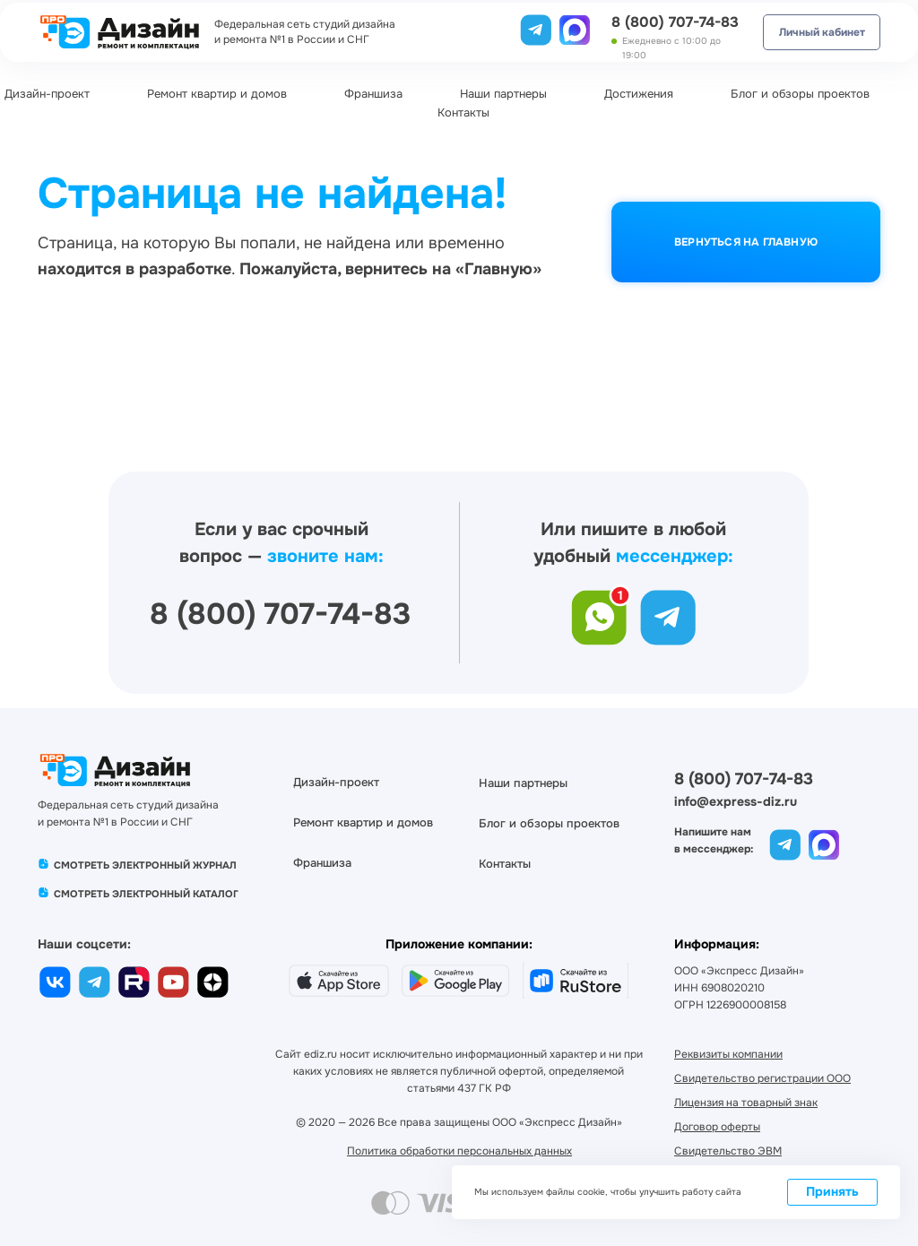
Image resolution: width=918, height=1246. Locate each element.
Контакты (463, 112)
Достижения (638, 93)
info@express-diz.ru (735, 801)
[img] (574, 28)
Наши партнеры (503, 93)
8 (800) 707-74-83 (675, 22)
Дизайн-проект (47, 93)
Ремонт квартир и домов (217, 93)
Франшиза (373, 93)
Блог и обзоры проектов (800, 93)
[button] (728, 1151)
